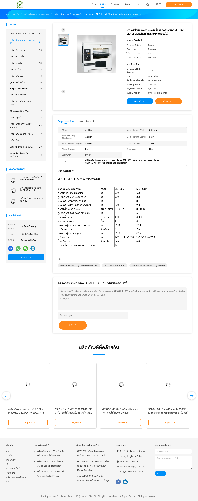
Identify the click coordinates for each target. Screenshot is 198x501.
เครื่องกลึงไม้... (26, 76)
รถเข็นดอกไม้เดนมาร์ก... (26, 146)
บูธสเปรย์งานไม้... (26, 82)
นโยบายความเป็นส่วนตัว (16, 479)
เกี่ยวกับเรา (11, 460)
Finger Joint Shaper (26, 88)
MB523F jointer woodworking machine (148, 265)
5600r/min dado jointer (115, 265)
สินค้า (9, 455)
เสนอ (72, 325)
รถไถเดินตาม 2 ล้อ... (26, 111)
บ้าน (8, 451)
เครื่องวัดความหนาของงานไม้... (26, 42)
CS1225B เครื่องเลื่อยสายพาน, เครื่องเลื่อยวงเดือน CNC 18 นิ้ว (91, 453)
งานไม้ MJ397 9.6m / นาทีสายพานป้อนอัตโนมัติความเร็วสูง (93, 478)
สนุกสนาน (179, 4)
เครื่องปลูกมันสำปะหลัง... (26, 133)
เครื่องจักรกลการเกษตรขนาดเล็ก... (26, 126)
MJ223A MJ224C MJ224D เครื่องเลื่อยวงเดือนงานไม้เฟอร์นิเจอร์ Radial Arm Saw (93, 465)
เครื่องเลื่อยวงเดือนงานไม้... (26, 33)
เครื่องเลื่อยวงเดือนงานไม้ (87, 445)
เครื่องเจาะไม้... (26, 63)
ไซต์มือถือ (10, 473)
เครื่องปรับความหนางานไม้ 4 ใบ (31, 199)
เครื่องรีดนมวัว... (26, 140)
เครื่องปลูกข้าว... (26, 117)
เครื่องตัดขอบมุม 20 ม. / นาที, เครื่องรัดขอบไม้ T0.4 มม (50, 453)
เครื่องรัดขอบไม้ (41, 445)
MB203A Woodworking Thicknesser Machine (78, 265)
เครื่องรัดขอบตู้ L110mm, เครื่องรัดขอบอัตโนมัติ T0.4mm (51, 473)
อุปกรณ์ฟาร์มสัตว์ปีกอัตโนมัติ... (26, 155)
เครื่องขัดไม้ (26, 69)
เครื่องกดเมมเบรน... (26, 94)
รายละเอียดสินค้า (86, 121)
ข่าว (8, 464)
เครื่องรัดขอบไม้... (26, 50)
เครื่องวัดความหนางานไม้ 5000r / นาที (31, 189)
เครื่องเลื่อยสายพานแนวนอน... (26, 103)
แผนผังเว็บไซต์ (13, 468)
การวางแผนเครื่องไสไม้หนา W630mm (31, 178)
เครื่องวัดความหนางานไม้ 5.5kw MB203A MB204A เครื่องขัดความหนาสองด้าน (26, 413)
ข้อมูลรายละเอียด (66, 121)
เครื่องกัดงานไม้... (26, 56)
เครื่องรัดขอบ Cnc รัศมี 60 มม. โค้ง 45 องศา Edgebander (51, 463)
